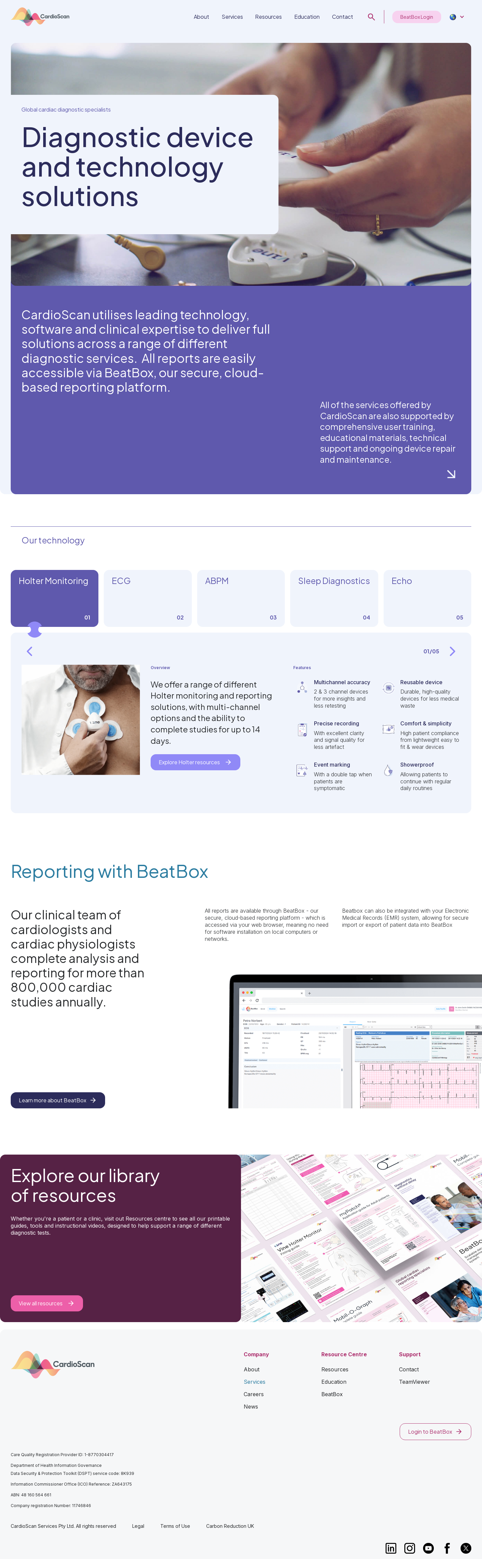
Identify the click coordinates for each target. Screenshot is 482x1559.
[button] (456, 17)
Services (232, 16)
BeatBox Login (416, 17)
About (201, 16)
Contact (342, 16)
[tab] (54, 598)
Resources (268, 16)
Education (307, 16)
